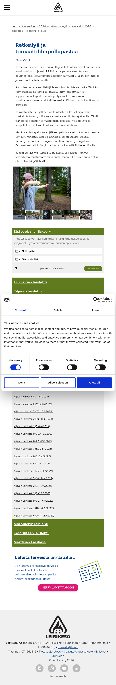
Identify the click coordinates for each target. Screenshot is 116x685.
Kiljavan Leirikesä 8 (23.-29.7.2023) (33, 441)
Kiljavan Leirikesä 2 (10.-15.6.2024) (33, 419)
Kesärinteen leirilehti (31, 533)
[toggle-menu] (7, 7)
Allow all (94, 382)
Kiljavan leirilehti (28, 291)
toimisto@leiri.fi (68, 647)
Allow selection (58, 382)
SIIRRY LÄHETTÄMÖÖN (58, 587)
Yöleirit (16, 30)
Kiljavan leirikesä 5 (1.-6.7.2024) (31, 396)
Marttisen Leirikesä (30, 542)
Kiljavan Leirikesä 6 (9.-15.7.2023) (32, 456)
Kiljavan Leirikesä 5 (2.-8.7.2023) (32, 463)
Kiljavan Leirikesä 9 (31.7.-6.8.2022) (33, 500)
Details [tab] (58, 310)
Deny (21, 382)
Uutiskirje (58, 656)
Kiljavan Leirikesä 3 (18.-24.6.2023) (33, 478)
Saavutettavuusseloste (78, 651)
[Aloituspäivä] (58, 251)
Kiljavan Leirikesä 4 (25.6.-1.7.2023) (33, 471)
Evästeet (100, 651)
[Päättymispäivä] (58, 259)
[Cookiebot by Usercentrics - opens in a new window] (96, 299)
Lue (43, 30)
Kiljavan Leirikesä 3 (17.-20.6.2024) (33, 411)
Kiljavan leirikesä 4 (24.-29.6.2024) (33, 404)
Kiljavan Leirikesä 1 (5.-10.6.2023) (32, 493)
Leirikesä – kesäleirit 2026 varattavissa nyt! (39, 26)
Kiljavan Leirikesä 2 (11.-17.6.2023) (33, 485)
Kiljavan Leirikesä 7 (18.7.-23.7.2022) (34, 508)
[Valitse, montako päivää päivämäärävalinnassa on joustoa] (17, 268)
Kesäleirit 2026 (81, 26)
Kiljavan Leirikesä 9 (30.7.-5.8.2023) (33, 433)
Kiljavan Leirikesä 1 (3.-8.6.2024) (32, 426)
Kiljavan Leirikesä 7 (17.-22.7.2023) (33, 448)
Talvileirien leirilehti (30, 282)
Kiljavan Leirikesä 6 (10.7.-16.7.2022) (34, 515)
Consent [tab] (20, 310)
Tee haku (93, 268)
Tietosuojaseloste (50, 651)
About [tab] (96, 310)
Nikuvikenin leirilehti (31, 524)
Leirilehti (31, 30)
